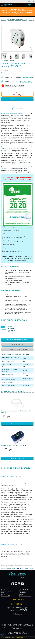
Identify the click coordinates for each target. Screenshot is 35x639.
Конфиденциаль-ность (25, 596)
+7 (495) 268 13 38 (17, 600)
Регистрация (19, 638)
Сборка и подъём (24, 589)
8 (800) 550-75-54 (29, 1)
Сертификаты (22, 592)
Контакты (3, 594)
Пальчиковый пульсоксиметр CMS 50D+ (13, 445)
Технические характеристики (17, 340)
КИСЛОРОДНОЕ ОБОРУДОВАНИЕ (17, 20)
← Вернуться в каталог (7, 61)
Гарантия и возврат (6, 591)
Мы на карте (18, 614)
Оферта (21, 594)
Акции (3, 588)
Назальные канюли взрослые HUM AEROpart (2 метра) (15, 411)
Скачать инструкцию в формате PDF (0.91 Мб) (11, 329)
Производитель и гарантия (17, 349)
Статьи (3, 592)
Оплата (3, 589)
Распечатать (19, 109)
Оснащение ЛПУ (5, 596)
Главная (3, 20)
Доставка (21, 588)
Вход (13, 638)
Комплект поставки (17, 344)
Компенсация (22, 591)
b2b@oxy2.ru (23, 610)
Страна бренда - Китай (14, 86)
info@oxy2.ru (23, 609)
